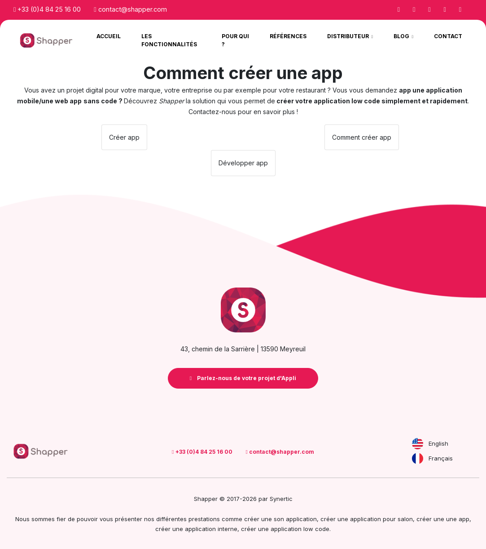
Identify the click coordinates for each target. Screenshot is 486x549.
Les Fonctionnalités (169, 40)
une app (457, 518)
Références (288, 36)
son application (295, 518)
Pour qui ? (235, 40)
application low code (300, 528)
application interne (211, 528)
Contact (448, 36)
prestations (204, 518)
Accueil (108, 36)
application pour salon (381, 518)
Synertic (281, 498)
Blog (402, 36)
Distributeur (348, 36)
